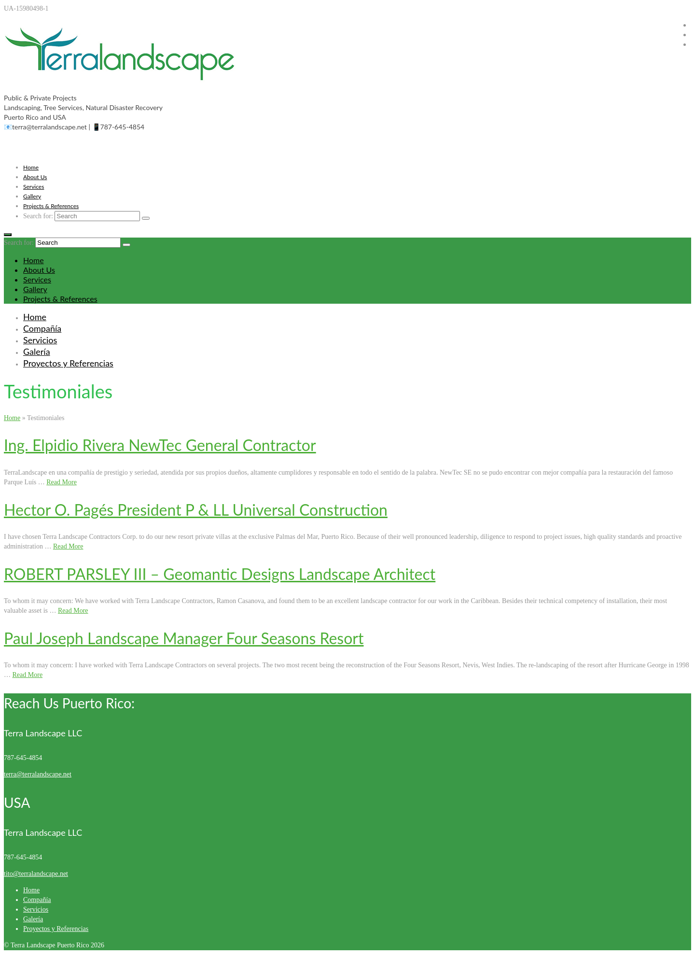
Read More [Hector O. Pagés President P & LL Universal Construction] (68, 546)
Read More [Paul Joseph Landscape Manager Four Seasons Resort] (28, 674)
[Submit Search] (146, 218)
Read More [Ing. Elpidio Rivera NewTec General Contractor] (61, 482)
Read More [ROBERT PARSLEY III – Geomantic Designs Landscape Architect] (73, 610)
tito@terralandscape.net (36, 873)
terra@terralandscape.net (37, 774)
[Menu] (8, 234)
